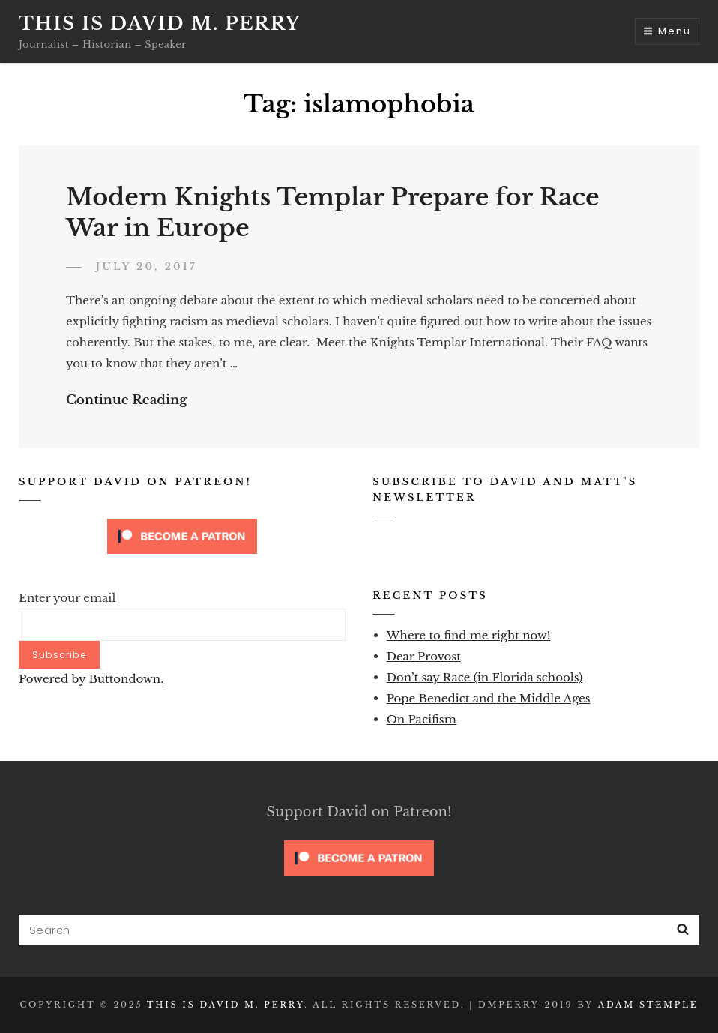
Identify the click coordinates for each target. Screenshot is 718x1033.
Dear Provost (424, 656)
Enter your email (67, 598)
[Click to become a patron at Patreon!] (182, 535)
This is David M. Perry (160, 23)
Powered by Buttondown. (91, 679)
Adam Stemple (648, 1004)
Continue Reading (126, 400)
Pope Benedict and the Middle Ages (489, 698)
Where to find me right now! (469, 635)
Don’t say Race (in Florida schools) (484, 677)
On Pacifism (421, 719)
